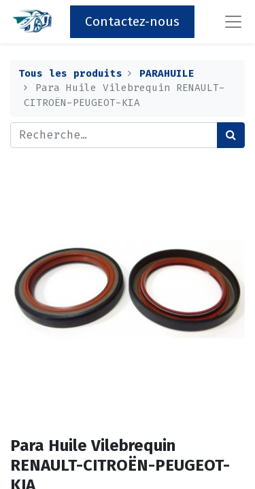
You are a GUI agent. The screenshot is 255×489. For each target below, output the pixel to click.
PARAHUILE (166, 73)
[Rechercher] (231, 135)
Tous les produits (70, 73)
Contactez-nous (132, 21)
